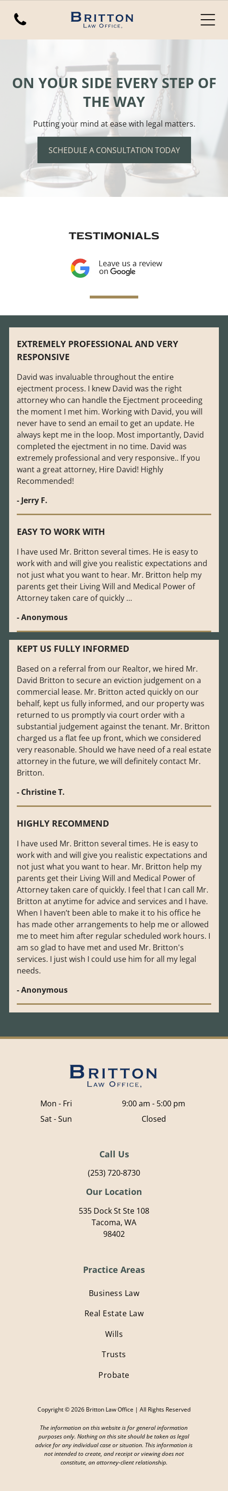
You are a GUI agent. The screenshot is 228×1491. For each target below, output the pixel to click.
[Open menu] (208, 20)
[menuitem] (114, 1293)
